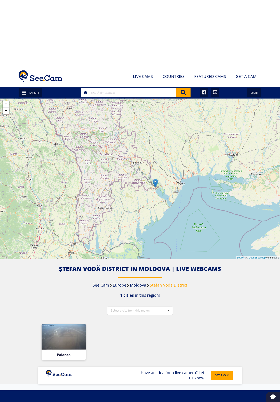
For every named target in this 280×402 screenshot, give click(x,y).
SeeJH (254, 93)
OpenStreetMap (257, 257)
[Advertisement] (140, 33)
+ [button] (6, 104)
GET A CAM (222, 375)
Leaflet (240, 257)
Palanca (64, 355)
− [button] (6, 111)
